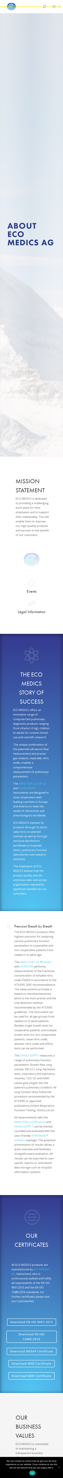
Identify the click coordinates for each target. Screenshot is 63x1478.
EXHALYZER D (27, 788)
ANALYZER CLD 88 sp (32, 783)
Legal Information (31, 611)
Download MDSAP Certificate (31, 1351)
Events (31, 591)
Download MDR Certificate (31, 1376)
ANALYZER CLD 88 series (35, 962)
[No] (58, 1467)
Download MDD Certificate (32, 1363)
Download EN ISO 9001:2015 (31, 1322)
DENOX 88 (26, 966)
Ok (32, 1473)
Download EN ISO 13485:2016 (31, 1336)
